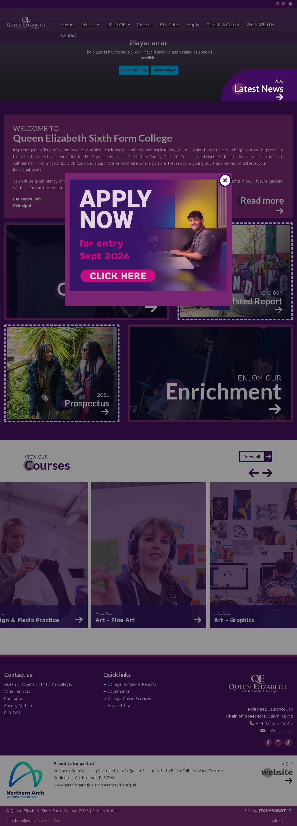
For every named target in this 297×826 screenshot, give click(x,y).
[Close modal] (225, 180)
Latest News (259, 88)
